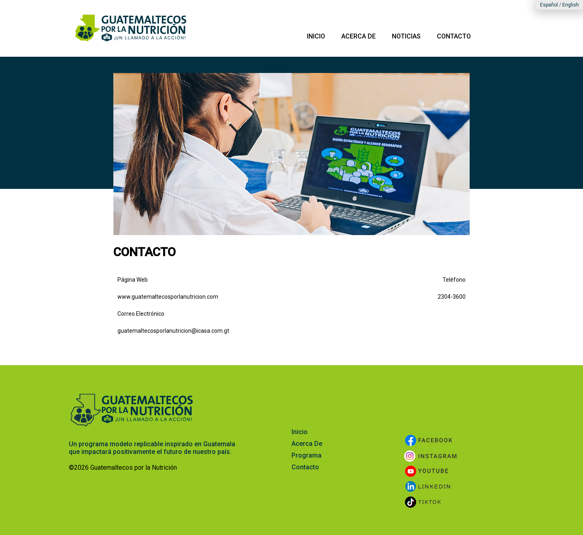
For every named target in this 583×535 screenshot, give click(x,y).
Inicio (300, 432)
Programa (306, 455)
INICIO (316, 36)
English (570, 5)
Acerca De (307, 443)
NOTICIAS (406, 36)
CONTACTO (454, 36)
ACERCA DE (358, 36)
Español (549, 5)
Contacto (305, 467)
